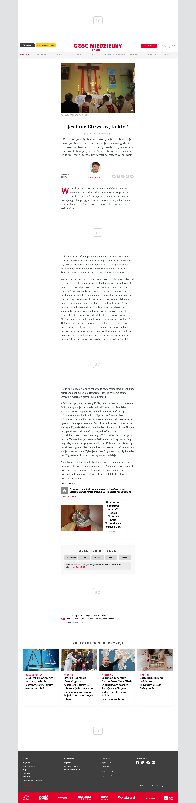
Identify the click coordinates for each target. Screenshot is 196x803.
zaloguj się (164, 46)
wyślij (132, 175)
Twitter (123, 175)
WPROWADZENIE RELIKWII (76, 622)
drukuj (128, 175)
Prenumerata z (46, 45)
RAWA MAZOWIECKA (110, 619)
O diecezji (169, 55)
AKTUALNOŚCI (43, 55)
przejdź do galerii (97, 133)
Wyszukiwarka (173, 45)
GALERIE (94, 55)
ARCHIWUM (77, 55)
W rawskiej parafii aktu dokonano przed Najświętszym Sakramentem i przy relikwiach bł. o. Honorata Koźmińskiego (100, 490)
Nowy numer (26, 55)
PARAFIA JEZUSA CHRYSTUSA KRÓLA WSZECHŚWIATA (84, 619)
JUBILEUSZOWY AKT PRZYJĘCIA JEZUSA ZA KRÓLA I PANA (86, 616)
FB (119, 175)
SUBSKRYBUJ (149, 46)
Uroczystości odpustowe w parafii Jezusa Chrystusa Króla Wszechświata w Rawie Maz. (113, 514)
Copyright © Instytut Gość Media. (146, 786)
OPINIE (60, 55)
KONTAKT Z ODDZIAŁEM (115, 55)
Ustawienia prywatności (72, 770)
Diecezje (152, 55)
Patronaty (135, 55)
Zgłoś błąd (28, 786)
